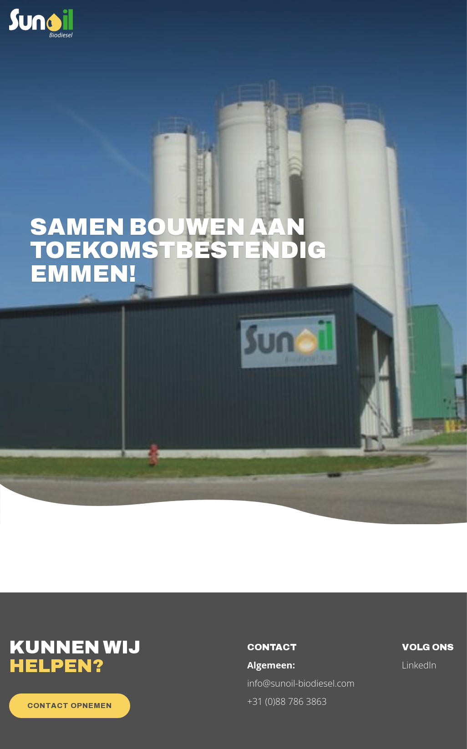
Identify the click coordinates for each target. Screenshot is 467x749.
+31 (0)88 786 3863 (287, 701)
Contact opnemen (69, 705)
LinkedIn (419, 665)
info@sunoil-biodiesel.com (301, 683)
